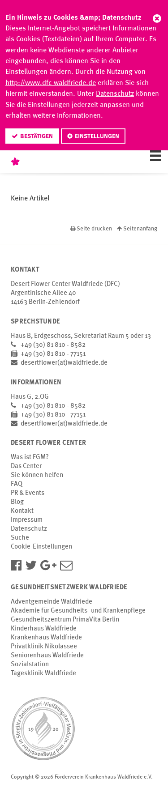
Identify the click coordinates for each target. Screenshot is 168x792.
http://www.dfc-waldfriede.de (50, 83)
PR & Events (27, 493)
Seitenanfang (137, 229)
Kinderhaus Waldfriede (44, 629)
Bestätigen (36, 136)
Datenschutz (115, 94)
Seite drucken (91, 229)
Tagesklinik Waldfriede (43, 673)
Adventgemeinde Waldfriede (51, 602)
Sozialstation (30, 664)
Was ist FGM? (30, 457)
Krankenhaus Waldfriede (46, 637)
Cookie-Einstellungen (41, 547)
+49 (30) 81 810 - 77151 (53, 354)
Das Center (26, 466)
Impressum (27, 520)
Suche (20, 538)
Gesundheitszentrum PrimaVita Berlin (65, 620)
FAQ (16, 484)
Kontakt (22, 511)
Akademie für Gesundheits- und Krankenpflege (78, 611)
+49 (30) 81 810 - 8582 (53, 345)
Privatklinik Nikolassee (44, 646)
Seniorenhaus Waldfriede (47, 655)
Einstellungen (97, 136)
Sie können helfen (37, 475)
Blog (17, 502)
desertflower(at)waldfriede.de (64, 363)
